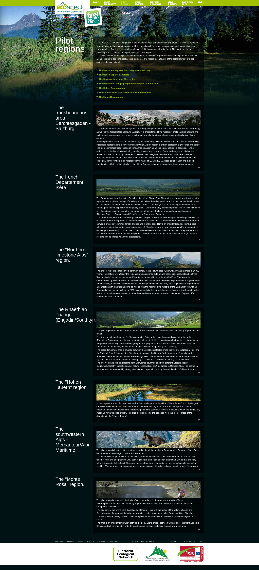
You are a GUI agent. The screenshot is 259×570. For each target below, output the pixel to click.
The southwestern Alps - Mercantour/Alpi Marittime (125, 92)
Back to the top (148, 167)
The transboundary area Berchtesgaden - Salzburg (124, 70)
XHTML (174, 541)
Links (201, 3)
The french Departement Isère (114, 75)
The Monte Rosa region (111, 97)
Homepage (72, 8)
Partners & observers (156, 3)
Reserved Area (138, 541)
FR (77, 17)
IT (63, 17)
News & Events (172, 3)
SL (72, 17)
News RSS (150, 541)
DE (68, 17)
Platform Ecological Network (125, 554)
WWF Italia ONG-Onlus (64, 541)
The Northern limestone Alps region (117, 79)
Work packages (139, 3)
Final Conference (93, 17)
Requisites (190, 541)
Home (96, 3)
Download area (187, 3)
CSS (183, 541)
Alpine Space (190, 554)
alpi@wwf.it (114, 541)
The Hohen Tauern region (112, 88)
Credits (200, 541)
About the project (110, 3)
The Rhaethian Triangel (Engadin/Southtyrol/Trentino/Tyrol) (129, 83)
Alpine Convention (157, 554)
